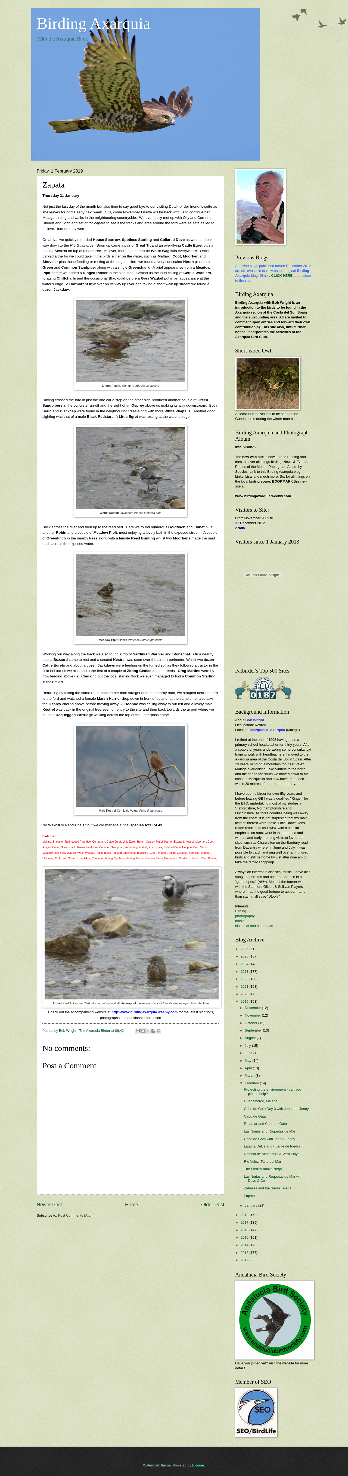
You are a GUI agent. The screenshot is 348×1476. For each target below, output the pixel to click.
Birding (240, 911)
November (253, 1015)
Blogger (198, 1465)
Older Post (212, 1204)
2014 (245, 1245)
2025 (245, 956)
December (253, 1008)
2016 (245, 1230)
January (251, 1205)
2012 (245, 1260)
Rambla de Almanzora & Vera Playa (272, 1154)
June (249, 1053)
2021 (245, 986)
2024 (245, 964)
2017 (245, 1222)
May (248, 1060)
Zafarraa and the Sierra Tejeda (267, 1188)
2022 (245, 979)
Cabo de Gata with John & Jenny (269, 1139)
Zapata (249, 1196)
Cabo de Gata (255, 1116)
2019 (245, 1001)
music (239, 921)
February (252, 1083)
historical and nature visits (255, 926)
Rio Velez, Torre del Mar (262, 1161)
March (250, 1075)
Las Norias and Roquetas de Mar (269, 1131)
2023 (245, 971)
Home (131, 1204)
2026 (245, 949)
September (254, 1030)
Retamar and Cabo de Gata (265, 1124)
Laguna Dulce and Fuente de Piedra (272, 1146)
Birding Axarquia (93, 23)
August (251, 1038)
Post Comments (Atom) (76, 1215)
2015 (245, 1237)
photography (245, 916)
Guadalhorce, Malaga (260, 1101)
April (249, 1068)
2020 (245, 994)
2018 (245, 1215)
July (248, 1046)
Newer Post (49, 1204)
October (251, 1023)
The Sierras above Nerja (263, 1169)
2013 (245, 1253)
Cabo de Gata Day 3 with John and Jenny (276, 1109)
